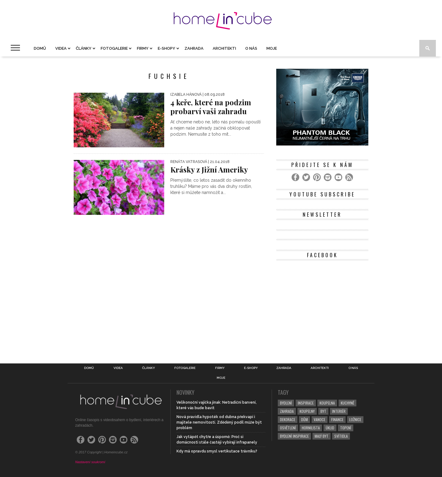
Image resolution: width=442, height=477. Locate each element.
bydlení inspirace (294, 436)
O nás (251, 48)
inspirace (306, 402)
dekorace (287, 419)
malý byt (321, 436)
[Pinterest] (317, 177)
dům (304, 419)
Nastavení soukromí (90, 462)
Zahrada (194, 48)
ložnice (355, 419)
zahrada (287, 411)
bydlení (286, 402)
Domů (40, 48)
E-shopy (166, 48)
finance (337, 419)
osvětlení (288, 427)
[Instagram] (328, 177)
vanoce (319, 419)
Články (83, 48)
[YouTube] (338, 177)
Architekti (224, 48)
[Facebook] (295, 177)
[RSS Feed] (349, 177)
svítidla (341, 436)
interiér (339, 411)
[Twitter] (306, 177)
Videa (61, 48)
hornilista (311, 427)
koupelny (307, 411)
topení (345, 427)
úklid (330, 427)
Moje (271, 48)
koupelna (327, 402)
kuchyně (347, 402)
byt (323, 411)
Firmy (143, 48)
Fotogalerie (114, 48)
